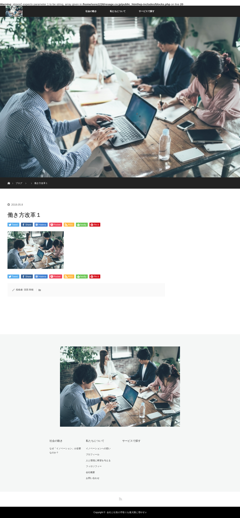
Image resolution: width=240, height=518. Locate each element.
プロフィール (92, 454)
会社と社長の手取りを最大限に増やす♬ (127, 512)
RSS (120, 498)
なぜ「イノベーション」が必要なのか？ (65, 450)
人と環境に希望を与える (98, 460)
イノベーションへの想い (98, 448)
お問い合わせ (92, 478)
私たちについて (118, 11)
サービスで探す (146, 11)
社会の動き (91, 11)
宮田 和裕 (29, 289)
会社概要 (90, 472)
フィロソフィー (94, 466)
